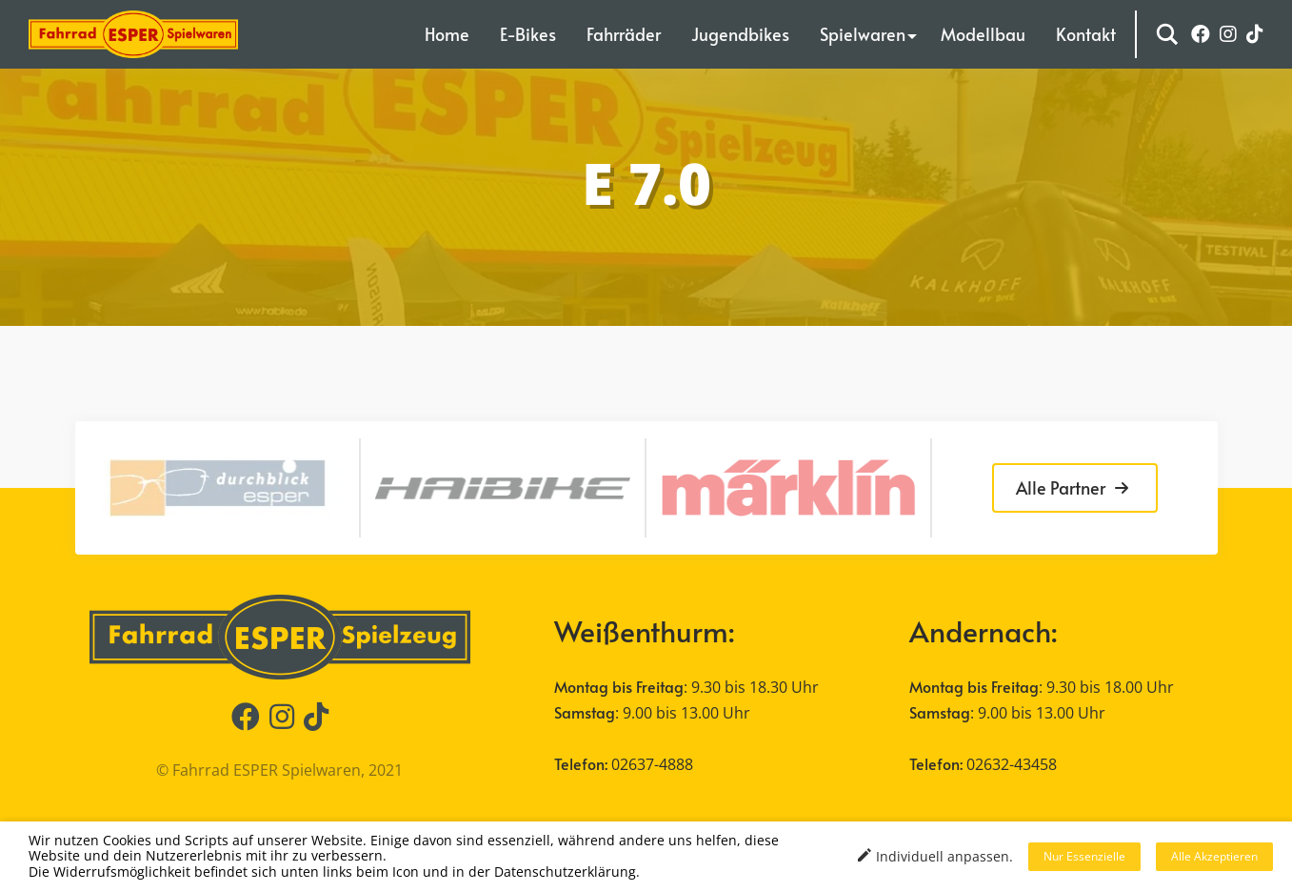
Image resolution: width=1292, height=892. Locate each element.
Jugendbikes (740, 34)
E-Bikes (528, 34)
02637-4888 (652, 764)
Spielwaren (862, 34)
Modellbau (983, 34)
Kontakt (1086, 34)
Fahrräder (623, 34)
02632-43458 (1011, 764)
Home (447, 34)
